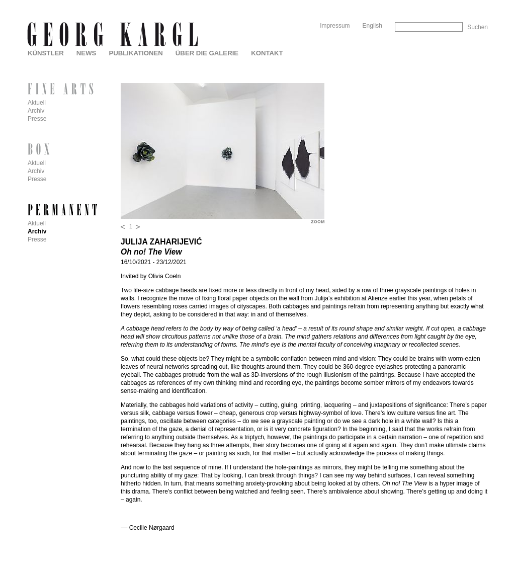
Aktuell (37, 102)
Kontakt (267, 53)
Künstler (46, 53)
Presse (37, 118)
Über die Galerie (207, 53)
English (372, 25)
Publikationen (135, 53)
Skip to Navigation (468, 4)
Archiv (36, 110)
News (86, 53)
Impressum (335, 25)
